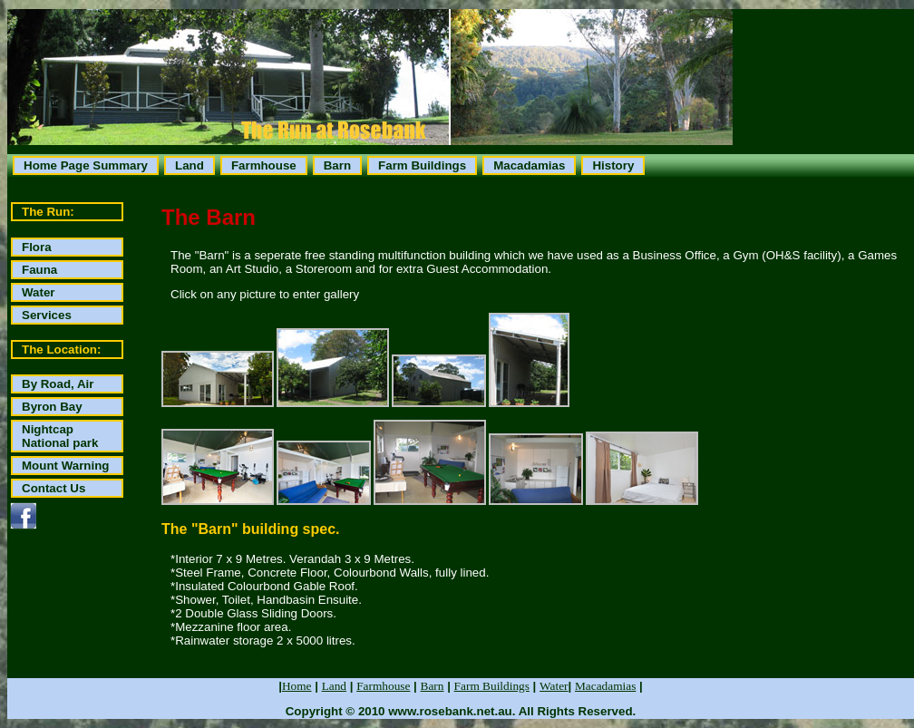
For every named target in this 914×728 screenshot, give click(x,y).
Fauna (39, 270)
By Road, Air (58, 384)
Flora (37, 247)
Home (297, 686)
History (613, 165)
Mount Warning (65, 465)
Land (189, 165)
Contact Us (53, 488)
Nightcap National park (60, 436)
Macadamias (529, 165)
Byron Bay (52, 406)
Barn (337, 165)
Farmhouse (264, 165)
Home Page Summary (86, 165)
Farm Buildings (422, 165)
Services (47, 315)
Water (38, 292)
